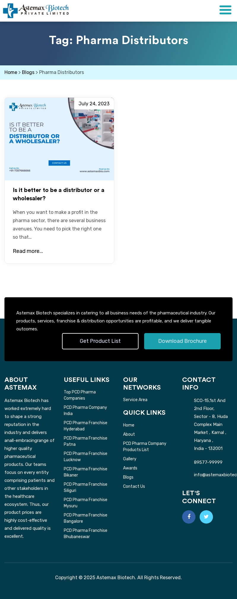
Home (128, 425)
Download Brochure (182, 341)
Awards (130, 468)
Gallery (129, 458)
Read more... (28, 251)
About (129, 434)
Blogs (128, 477)
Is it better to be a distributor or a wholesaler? (58, 194)
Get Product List (100, 341)
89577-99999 (208, 462)
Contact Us (134, 486)
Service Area (135, 399)
